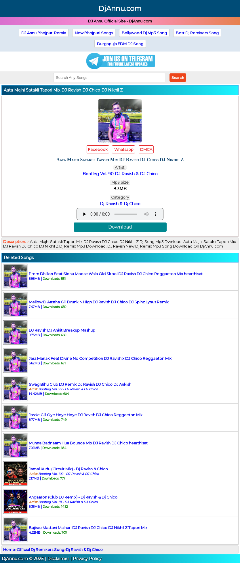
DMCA (146, 149)
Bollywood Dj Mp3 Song (144, 33)
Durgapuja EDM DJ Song (120, 43)
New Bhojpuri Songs (94, 33)
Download (120, 227)
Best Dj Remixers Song (197, 33)
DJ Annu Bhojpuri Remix (43, 33)
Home (9, 549)
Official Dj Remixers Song (40, 549)
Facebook (98, 149)
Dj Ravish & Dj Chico (120, 203)
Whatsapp (123, 149)
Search (178, 77)
